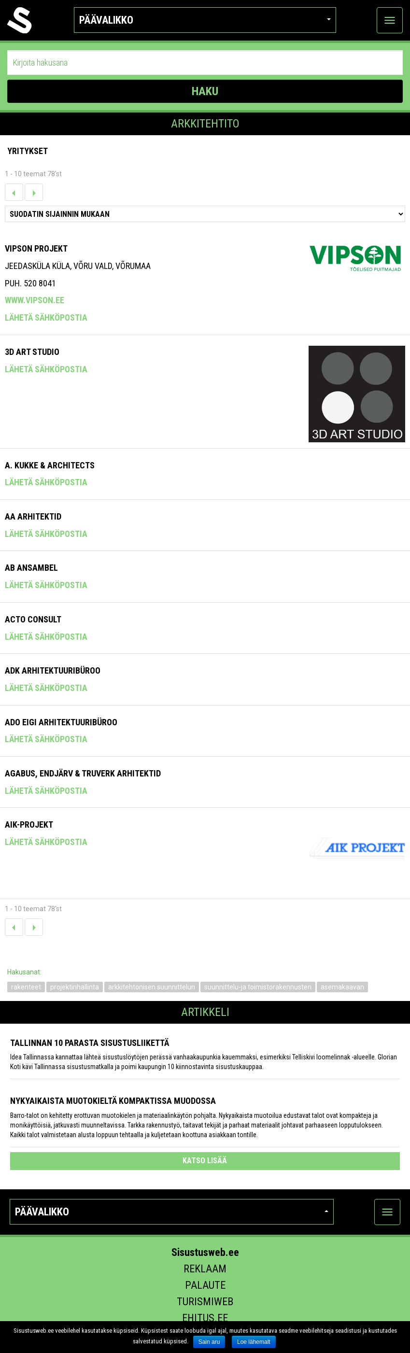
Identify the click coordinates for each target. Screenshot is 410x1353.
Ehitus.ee (205, 1318)
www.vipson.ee (34, 300)
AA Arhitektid (33, 516)
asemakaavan (342, 987)
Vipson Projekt (36, 248)
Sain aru (209, 1342)
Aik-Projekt (29, 824)
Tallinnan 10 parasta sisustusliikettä (89, 1043)
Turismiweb (205, 1302)
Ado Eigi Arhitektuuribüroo (61, 722)
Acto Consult (33, 619)
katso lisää (205, 1160)
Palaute (205, 1285)
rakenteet (26, 987)
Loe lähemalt (253, 1342)
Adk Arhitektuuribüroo (52, 670)
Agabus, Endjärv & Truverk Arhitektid (83, 773)
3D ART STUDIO (32, 352)
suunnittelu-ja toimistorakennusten (257, 987)
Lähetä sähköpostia (46, 317)
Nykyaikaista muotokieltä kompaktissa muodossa (113, 1101)
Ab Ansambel (31, 568)
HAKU (205, 91)
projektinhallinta (74, 987)
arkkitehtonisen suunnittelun (151, 987)
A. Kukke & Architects (50, 465)
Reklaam (205, 1269)
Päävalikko (205, 20)
